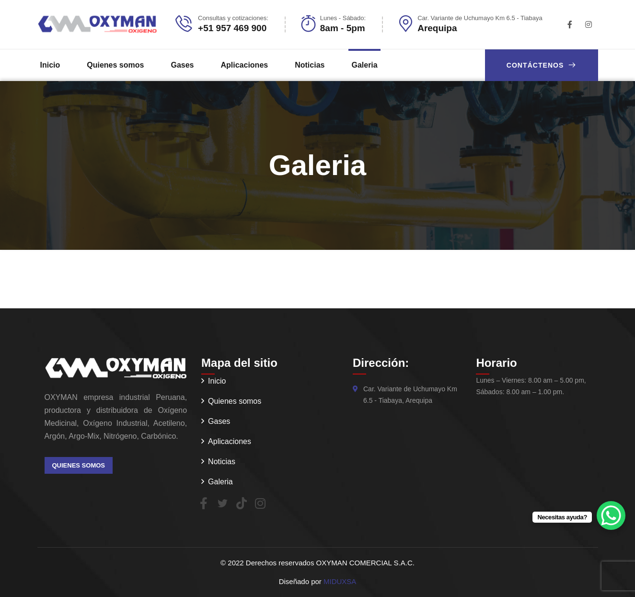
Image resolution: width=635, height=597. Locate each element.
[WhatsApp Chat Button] (611, 515)
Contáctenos (542, 65)
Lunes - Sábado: (343, 18)
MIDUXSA (339, 581)
